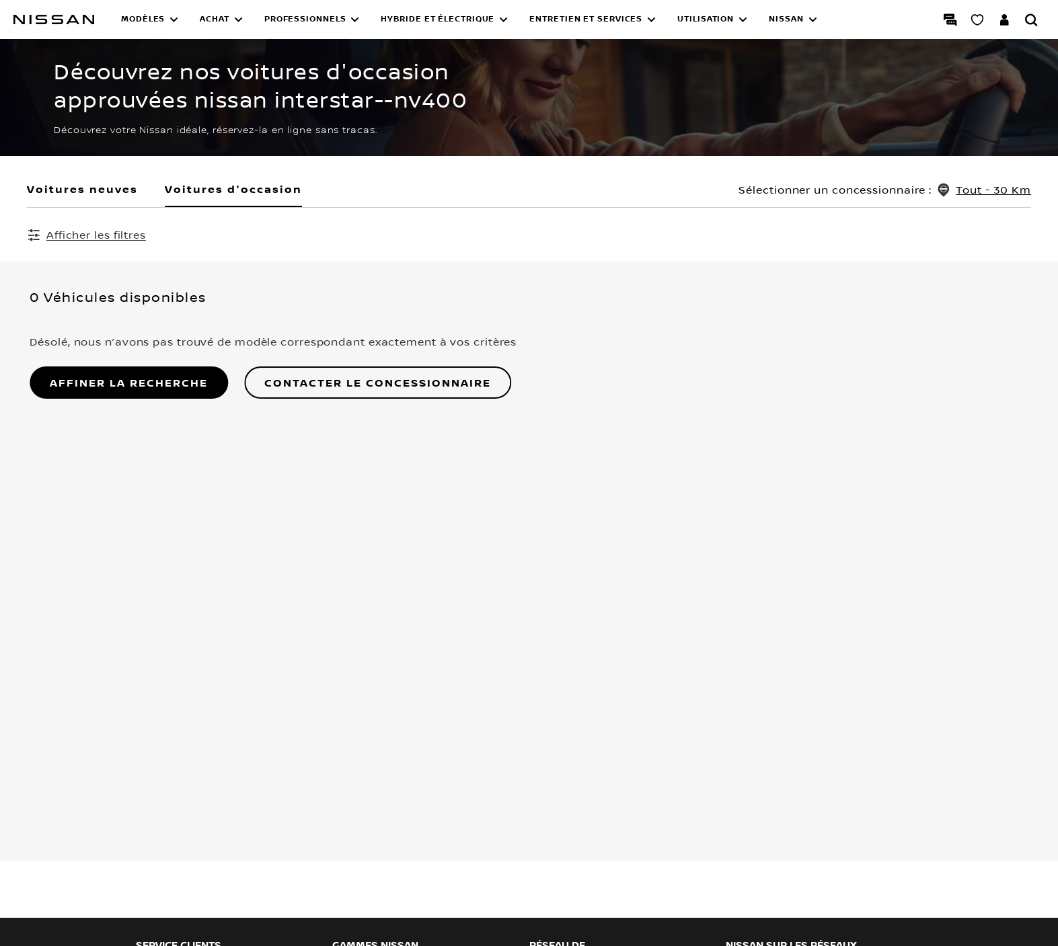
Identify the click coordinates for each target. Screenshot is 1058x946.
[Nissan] (53, 19)
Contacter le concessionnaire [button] (375, 384)
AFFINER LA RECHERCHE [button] (126, 384)
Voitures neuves (82, 189)
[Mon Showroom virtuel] (977, 19)
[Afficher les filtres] (86, 234)
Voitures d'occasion (233, 189)
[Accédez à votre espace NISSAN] (1004, 19)
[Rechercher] (1031, 19)
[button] (149, 19)
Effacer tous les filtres (433, 235)
